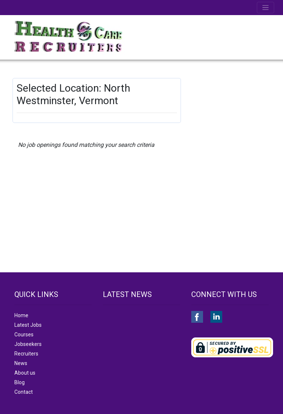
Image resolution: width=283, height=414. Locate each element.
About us (24, 373)
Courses (24, 334)
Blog (19, 382)
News (20, 363)
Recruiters (26, 354)
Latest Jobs (28, 325)
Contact (23, 392)
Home (21, 315)
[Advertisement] (231, 115)
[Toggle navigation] (265, 7)
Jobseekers (28, 344)
